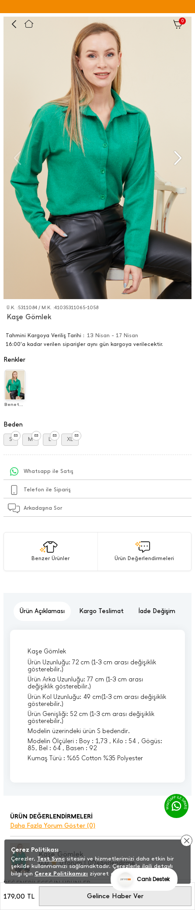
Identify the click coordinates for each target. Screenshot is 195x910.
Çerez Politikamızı (61, 873)
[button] (177, 158)
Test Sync (51, 858)
